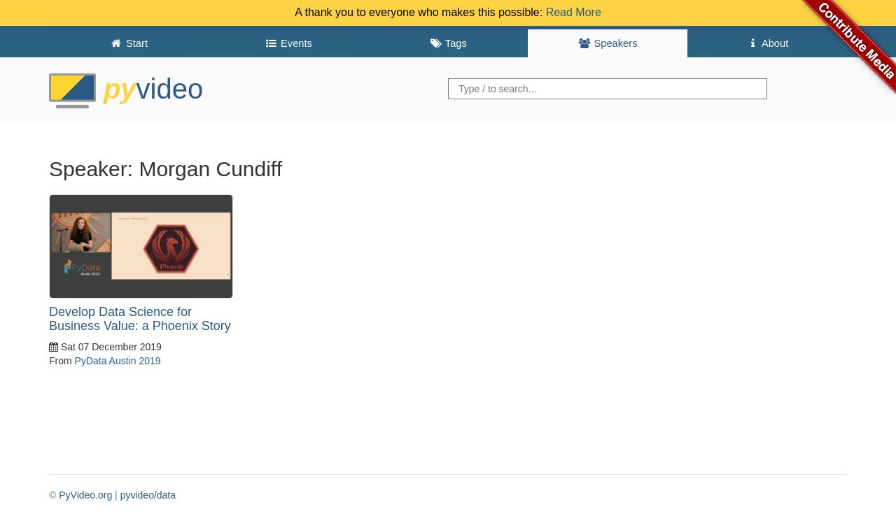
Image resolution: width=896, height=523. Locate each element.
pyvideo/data (148, 495)
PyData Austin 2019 (118, 360)
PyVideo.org (85, 495)
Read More (573, 12)
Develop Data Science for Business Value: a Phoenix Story (140, 319)
